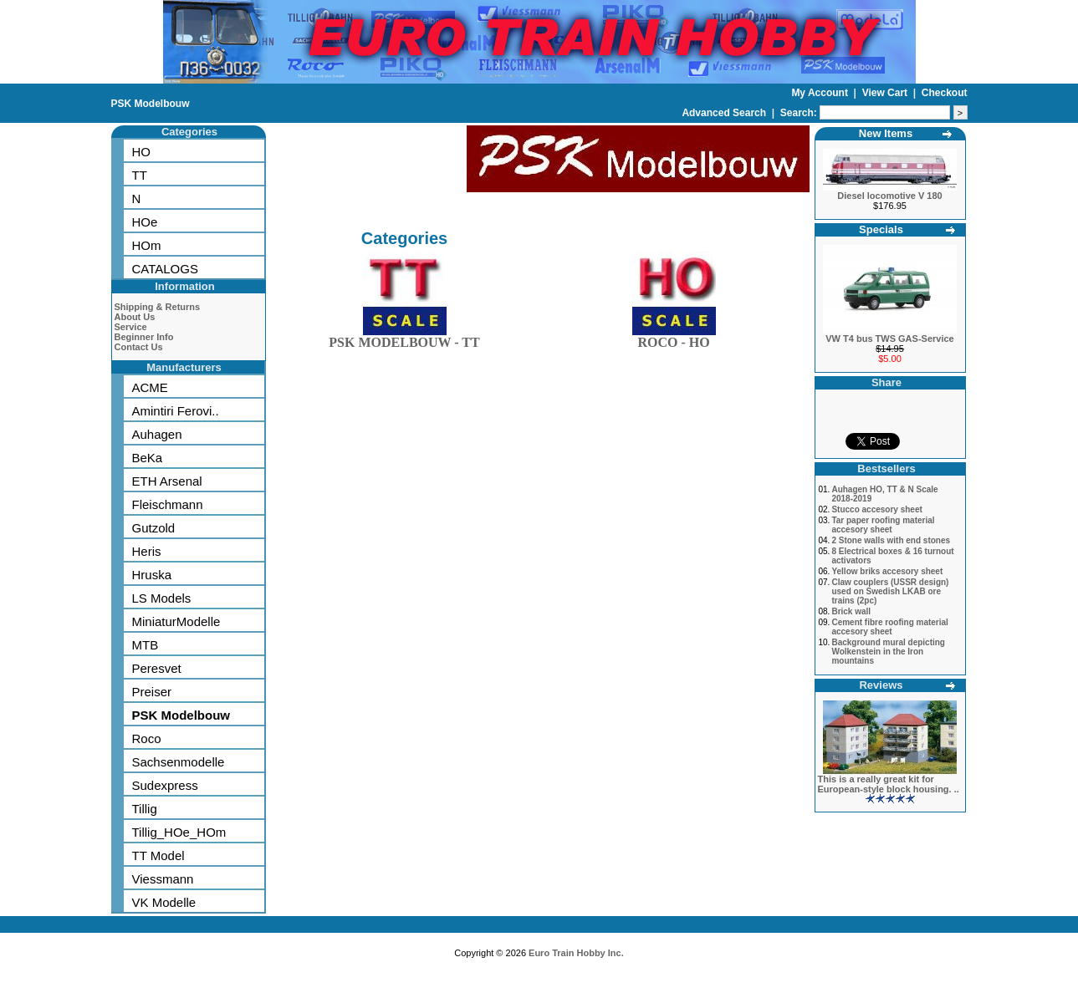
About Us (135, 317)
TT (139, 175)
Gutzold (154, 528)
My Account (821, 93)
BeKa (147, 458)
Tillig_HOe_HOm (179, 832)
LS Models (162, 598)
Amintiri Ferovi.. (175, 411)
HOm (146, 245)
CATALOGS (165, 269)
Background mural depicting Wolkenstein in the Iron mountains (888, 651)
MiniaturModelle (176, 621)
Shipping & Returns (158, 307)
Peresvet (156, 668)
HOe (145, 222)
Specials (881, 229)
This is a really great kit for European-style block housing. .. (888, 784)
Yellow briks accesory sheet (887, 571)
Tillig (144, 809)
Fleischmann (167, 504)
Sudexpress (165, 785)
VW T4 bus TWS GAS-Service (889, 339)
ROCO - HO (674, 339)
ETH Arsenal (167, 481)
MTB (145, 645)
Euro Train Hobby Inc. (576, 953)
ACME (150, 387)
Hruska (152, 575)
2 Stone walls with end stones (890, 540)
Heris (146, 551)
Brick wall (851, 611)
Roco (146, 738)
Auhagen (157, 434)
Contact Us (139, 347)
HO (141, 152)
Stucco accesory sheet (876, 509)
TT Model (158, 855)
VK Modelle (164, 902)
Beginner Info (144, 337)
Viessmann (163, 879)
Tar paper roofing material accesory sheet (882, 525)
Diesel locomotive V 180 (889, 196)
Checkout (945, 93)
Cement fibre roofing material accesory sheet (889, 627)
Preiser (152, 692)
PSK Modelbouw (150, 103)
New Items (885, 133)
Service (131, 327)
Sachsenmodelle (178, 762)
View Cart (886, 93)
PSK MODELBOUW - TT (404, 339)
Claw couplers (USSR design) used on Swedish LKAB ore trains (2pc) (889, 591)
